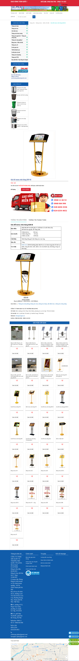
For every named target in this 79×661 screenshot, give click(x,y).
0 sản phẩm (65, 4)
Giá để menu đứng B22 (46, 438)
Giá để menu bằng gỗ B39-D (62, 406)
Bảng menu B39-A (60, 470)
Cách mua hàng (37, 13)
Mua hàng (25, 189)
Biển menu (25, 245)
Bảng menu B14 (14, 470)
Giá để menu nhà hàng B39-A (47, 406)
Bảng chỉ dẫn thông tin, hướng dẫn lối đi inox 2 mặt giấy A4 (32, 344)
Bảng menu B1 (14, 534)
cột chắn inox (51, 303)
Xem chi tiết (15, 353)
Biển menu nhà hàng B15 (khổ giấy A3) (61, 375)
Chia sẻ (52, 13)
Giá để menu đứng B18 (16, 406)
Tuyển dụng (59, 13)
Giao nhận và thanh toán (47, 560)
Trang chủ (14, 13)
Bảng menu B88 (59, 502)
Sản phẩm (21, 13)
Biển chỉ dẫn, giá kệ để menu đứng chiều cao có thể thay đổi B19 (32, 376)
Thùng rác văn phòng (24, 303)
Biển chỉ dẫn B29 (59, 438)
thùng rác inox (34, 303)
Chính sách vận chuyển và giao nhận (31, 562)
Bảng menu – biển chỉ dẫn (42, 23)
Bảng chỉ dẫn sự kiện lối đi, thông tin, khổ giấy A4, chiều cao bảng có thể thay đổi (62, 344)
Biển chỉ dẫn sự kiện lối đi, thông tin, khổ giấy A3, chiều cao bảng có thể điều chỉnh (47, 344)
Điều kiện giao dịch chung (30, 558)
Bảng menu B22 (29, 470)
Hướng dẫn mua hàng (46, 557)
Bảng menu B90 (44, 502)
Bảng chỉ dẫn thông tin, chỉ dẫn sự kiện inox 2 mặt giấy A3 (17, 344)
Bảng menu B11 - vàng (31, 502)
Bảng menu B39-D (15, 502)
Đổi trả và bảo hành (46, 563)
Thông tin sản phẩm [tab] (19, 220)
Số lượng (13, 189)
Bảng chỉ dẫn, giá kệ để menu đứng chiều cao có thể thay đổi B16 (17, 376)
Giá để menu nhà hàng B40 (16, 438)
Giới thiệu (28, 13)
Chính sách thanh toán (31, 566)
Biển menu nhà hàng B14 (31, 406)
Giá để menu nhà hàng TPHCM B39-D (31, 439)
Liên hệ (13, 16)
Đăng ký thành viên (45, 566)
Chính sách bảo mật (31, 569)
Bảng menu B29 (44, 470)
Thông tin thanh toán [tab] (37, 220)
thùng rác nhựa (43, 303)
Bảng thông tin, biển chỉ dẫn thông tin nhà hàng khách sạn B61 (47, 376)
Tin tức (46, 13)
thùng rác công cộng (61, 303)
